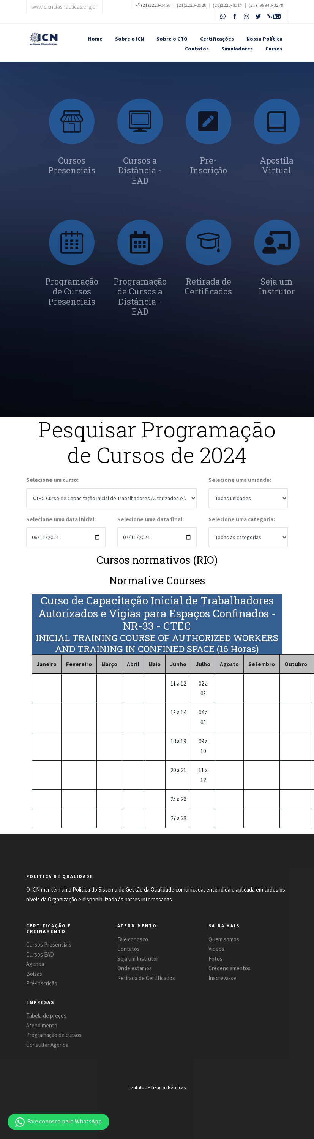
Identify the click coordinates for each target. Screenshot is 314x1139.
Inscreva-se (222, 978)
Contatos (197, 48)
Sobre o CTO (172, 38)
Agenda (35, 964)
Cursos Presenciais (48, 944)
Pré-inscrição (41, 983)
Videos (216, 948)
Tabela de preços (46, 1015)
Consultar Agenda (47, 1044)
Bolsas (34, 973)
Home (95, 38)
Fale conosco (132, 939)
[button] (58, 1122)
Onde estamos (134, 968)
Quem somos (223, 939)
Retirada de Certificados (146, 978)
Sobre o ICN (129, 38)
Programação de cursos (54, 1034)
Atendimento (41, 1025)
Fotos (215, 958)
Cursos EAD (40, 954)
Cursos (273, 48)
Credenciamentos (229, 968)
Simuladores (237, 48)
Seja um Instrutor (137, 958)
